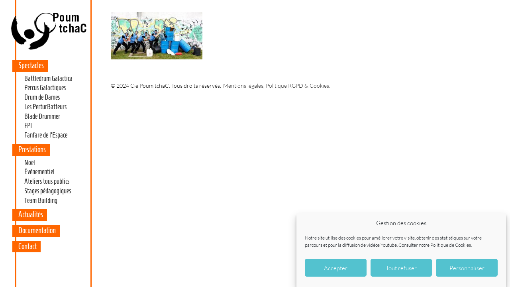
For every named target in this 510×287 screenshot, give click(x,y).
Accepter (335, 268)
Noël (29, 163)
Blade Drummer (42, 116)
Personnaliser (466, 268)
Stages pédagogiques (47, 191)
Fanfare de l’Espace (45, 135)
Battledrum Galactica (48, 79)
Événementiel (39, 172)
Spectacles (31, 65)
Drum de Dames (42, 97)
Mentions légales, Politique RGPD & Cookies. (276, 85)
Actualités (30, 214)
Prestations (32, 149)
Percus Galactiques (45, 88)
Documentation (37, 230)
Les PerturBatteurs (45, 107)
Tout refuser (401, 268)
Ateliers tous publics (46, 181)
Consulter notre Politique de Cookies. (435, 246)
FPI (28, 126)
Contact (27, 246)
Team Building (40, 200)
